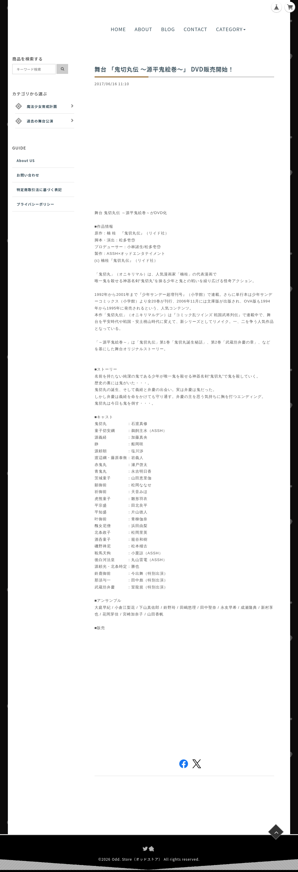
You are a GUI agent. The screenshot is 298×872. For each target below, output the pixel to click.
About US (26, 160)
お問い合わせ (28, 174)
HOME (118, 29)
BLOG (168, 29)
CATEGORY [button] (230, 29)
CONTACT (195, 29)
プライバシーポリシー (35, 204)
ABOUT (143, 29)
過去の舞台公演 (40, 120)
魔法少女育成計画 (42, 106)
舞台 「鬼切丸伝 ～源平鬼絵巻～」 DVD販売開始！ (164, 69)
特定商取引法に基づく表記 (39, 189)
